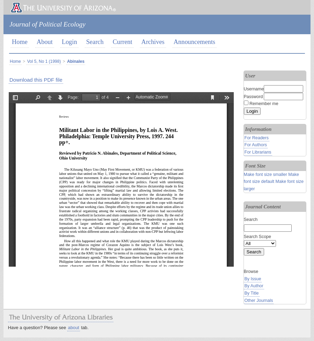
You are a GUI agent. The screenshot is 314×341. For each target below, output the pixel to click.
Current (122, 41)
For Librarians (258, 152)
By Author (254, 285)
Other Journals (259, 300)
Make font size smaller (265, 174)
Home (20, 41)
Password (253, 96)
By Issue (253, 278)
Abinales (75, 61)
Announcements (195, 41)
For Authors (256, 144)
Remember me (263, 103)
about (73, 327)
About (45, 41)
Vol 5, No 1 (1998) (44, 61)
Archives (152, 41)
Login (69, 41)
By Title (252, 293)
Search (95, 41)
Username (254, 89)
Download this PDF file (35, 80)
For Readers (257, 137)
